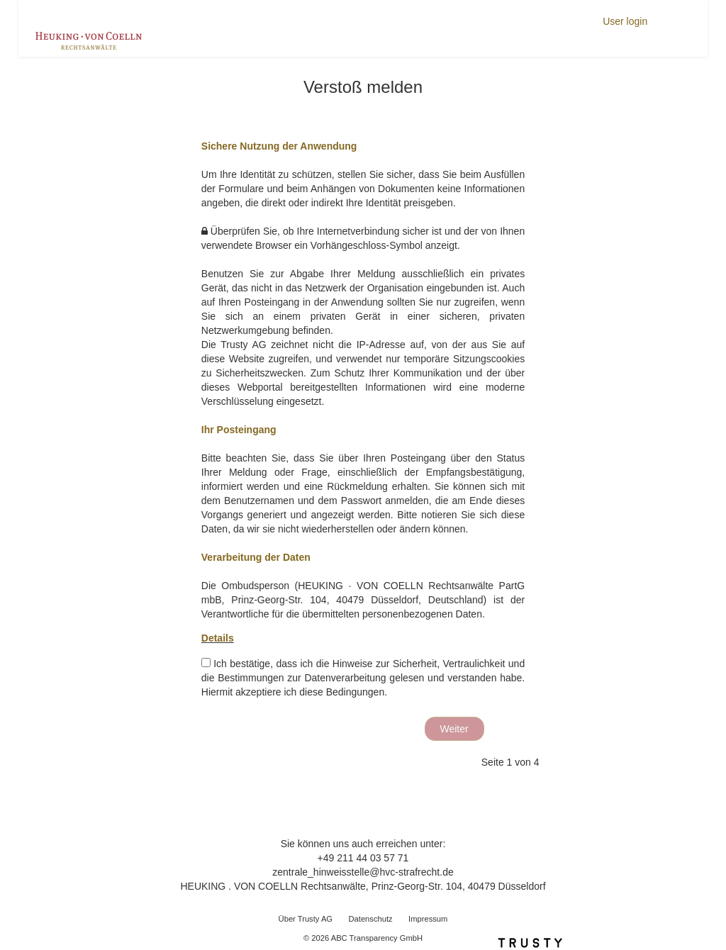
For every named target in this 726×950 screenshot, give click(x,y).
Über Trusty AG (306, 919)
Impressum (427, 919)
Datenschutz (370, 919)
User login (625, 21)
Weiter (454, 728)
